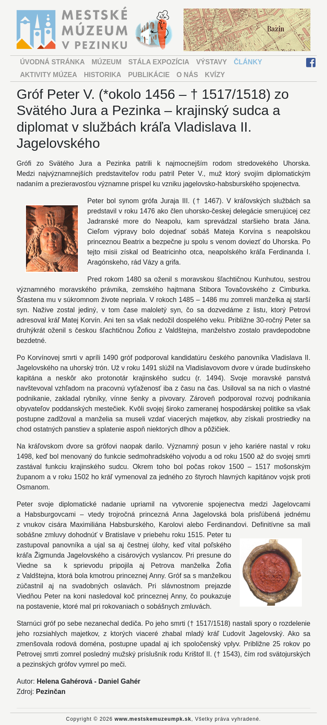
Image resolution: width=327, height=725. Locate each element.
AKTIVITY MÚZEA (48, 74)
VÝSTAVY (211, 62)
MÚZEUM (106, 62)
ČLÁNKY (248, 62)
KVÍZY (215, 74)
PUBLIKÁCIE (149, 74)
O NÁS (187, 74)
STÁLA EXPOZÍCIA (158, 62)
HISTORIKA (102, 74)
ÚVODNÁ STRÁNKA (52, 62)
